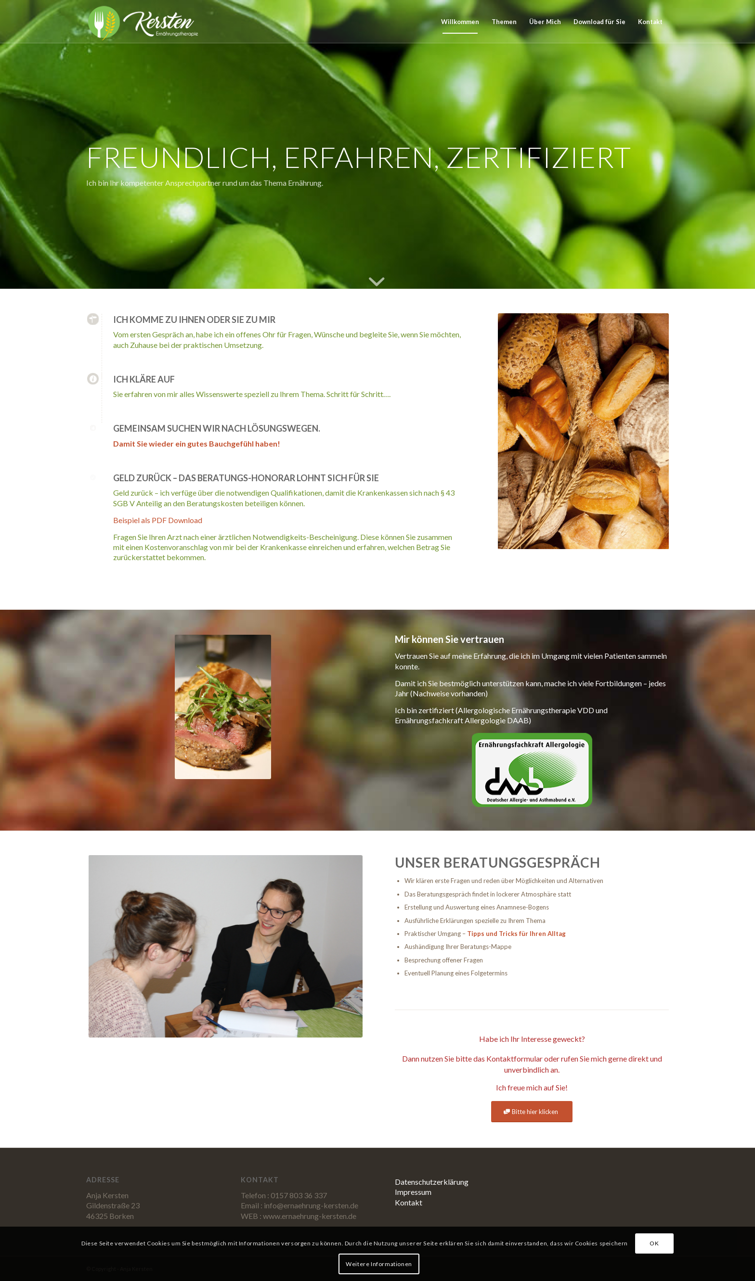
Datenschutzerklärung (432, 1181)
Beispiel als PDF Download (157, 520)
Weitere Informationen (379, 1264)
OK (654, 1243)
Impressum (413, 1191)
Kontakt (408, 1202)
